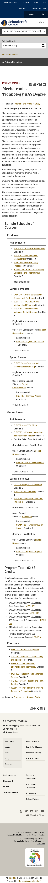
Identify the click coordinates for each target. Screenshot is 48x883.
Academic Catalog (33, 753)
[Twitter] (26, 811)
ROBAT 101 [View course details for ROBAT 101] (37, 637)
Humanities (27, 516)
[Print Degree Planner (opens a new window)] (30, 84)
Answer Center (12, 732)
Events (26, 3)
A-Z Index (23, 8)
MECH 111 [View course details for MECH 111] (34, 613)
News (36, 3)
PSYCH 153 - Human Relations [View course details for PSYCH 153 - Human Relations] (30, 462)
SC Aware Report (10, 792)
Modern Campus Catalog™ (29, 881)
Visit (6, 753)
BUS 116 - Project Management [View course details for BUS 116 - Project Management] (25, 649)
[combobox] (24, 31)
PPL (44, 3)
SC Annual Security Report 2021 (32, 839)
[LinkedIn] (31, 811)
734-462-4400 (12, 729)
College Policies (32, 799)
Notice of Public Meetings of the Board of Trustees (26, 835)
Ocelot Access (39, 8)
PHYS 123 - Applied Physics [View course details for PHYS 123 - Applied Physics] (29, 551)
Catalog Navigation (13, 62)
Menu (41, 22)
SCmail (6, 787)
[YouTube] (42, 811)
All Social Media (35, 815)
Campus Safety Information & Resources (29, 841)
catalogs (12, 878)
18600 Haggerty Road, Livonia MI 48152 (22, 726)
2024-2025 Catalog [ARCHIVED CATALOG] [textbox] (22, 31)
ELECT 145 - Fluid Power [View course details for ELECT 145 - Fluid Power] (25, 491)
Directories (41, 843)
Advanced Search (10, 54)
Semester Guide (11, 3)
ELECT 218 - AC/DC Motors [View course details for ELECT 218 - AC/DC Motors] (26, 425)
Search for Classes (34, 747)
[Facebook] (21, 811)
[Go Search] (44, 14)
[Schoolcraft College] (15, 25)
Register (8, 764)
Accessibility (31, 793)
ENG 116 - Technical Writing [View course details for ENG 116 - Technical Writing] (28, 396)
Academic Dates (33, 758)
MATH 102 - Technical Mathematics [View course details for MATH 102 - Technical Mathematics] (29, 248)
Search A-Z (9, 741)
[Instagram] (36, 811)
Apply (7, 758)
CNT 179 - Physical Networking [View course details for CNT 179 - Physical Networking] (28, 484)
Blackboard (8, 781)
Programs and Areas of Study (27, 104)
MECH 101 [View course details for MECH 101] (30, 606)
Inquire (7, 747)
